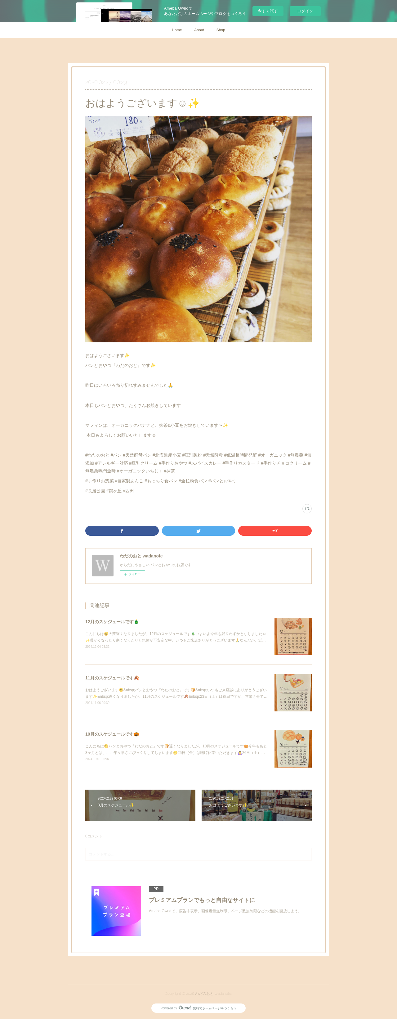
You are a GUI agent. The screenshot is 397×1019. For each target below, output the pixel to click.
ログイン (305, 11)
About (199, 30)
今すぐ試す (268, 10)
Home (177, 30)
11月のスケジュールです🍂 (112, 677)
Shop (220, 30)
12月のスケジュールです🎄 (112, 621)
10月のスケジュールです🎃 (112, 734)
